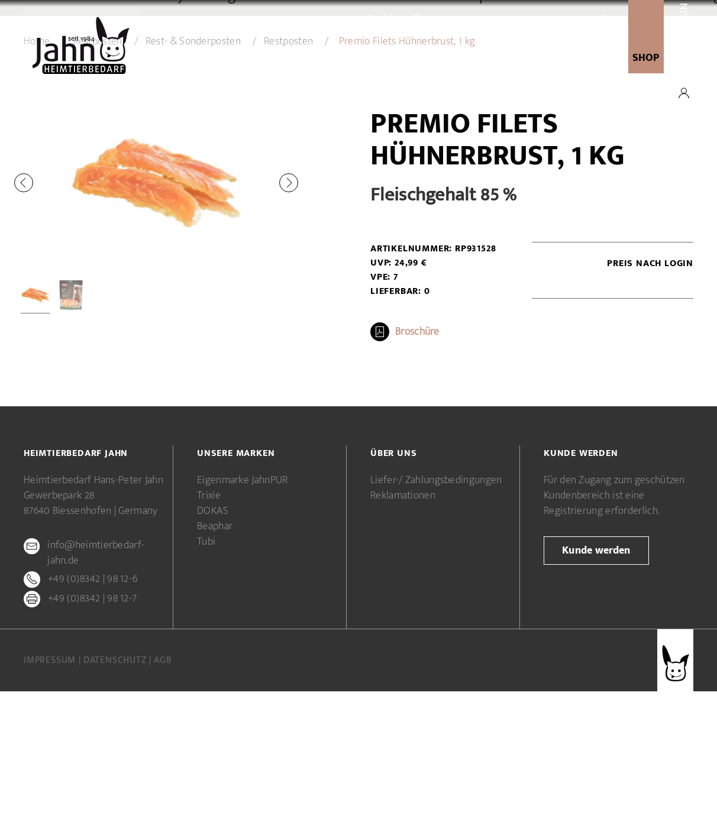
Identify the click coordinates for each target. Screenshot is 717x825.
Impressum (51, 794)
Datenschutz (116, 794)
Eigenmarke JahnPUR (242, 614)
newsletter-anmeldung (550, 58)
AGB (163, 794)
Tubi (206, 675)
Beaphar (214, 660)
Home (37, 175)
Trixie (209, 629)
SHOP (645, 58)
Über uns (285, 58)
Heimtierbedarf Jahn (76, 587)
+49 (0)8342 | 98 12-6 (92, 713)
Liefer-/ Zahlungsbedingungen (436, 614)
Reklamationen (402, 629)
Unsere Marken (356, 58)
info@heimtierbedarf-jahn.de (95, 686)
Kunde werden (442, 58)
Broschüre (417, 465)
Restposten (288, 175)
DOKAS (213, 644)
